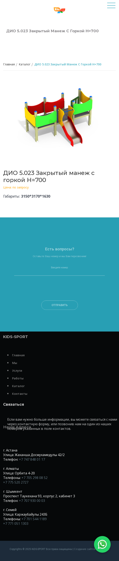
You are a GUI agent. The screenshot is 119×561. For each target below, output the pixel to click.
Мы (20, 363)
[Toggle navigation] (111, 7)
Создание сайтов (84, 549)
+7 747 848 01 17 (32, 459)
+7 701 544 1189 (34, 519)
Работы (24, 378)
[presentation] (59, 295)
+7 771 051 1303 (15, 523)
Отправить (59, 308)
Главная (9, 64)
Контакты (25, 394)
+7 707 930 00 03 (32, 500)
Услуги (23, 371)
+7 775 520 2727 (15, 482)
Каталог (24, 64)
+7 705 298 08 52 (34, 477)
